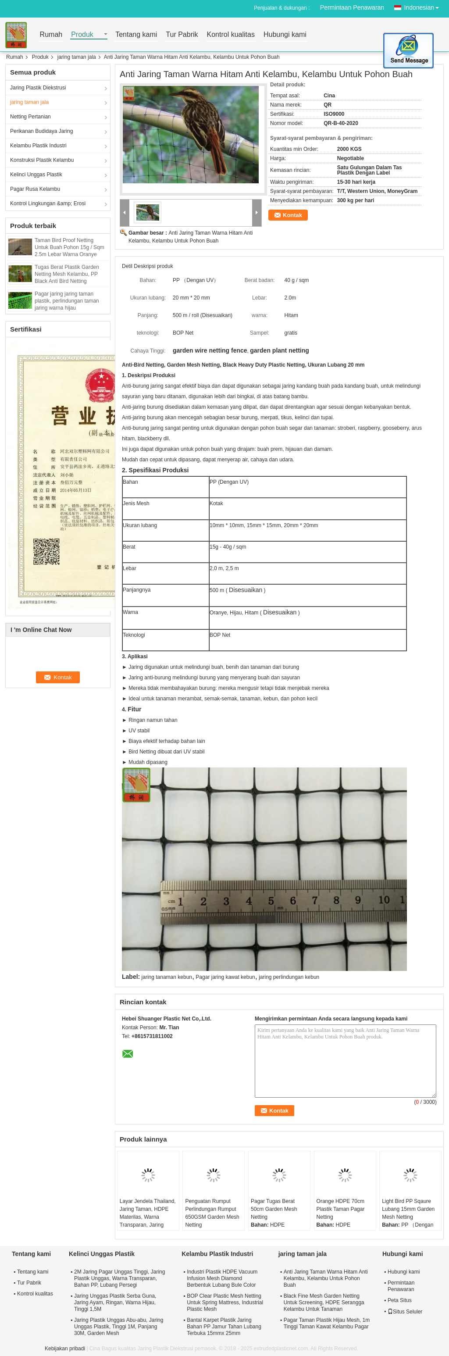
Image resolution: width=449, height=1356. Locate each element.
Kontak (292, 215)
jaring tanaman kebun (167, 977)
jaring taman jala (76, 57)
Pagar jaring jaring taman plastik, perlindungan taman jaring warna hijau (67, 301)
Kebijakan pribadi (65, 1348)
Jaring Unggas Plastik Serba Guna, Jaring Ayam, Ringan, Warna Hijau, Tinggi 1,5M (115, 1302)
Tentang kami (136, 35)
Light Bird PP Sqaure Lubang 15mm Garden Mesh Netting (408, 1209)
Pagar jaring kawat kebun (225, 977)
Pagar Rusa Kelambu (35, 189)
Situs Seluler (405, 1312)
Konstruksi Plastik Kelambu (42, 160)
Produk (82, 35)
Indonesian (424, 6)
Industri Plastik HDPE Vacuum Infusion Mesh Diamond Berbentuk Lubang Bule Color (222, 1278)
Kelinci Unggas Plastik (36, 174)
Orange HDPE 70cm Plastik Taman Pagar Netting (341, 1209)
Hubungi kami (285, 35)
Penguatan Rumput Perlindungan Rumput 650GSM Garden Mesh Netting (212, 1213)
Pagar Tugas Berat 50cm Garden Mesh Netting (274, 1209)
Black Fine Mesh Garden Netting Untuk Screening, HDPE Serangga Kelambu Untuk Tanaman (324, 1302)
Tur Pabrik (182, 35)
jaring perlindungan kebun (289, 977)
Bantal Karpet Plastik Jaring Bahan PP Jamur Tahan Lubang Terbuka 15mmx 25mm (224, 1326)
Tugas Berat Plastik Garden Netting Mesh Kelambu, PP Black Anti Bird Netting (67, 274)
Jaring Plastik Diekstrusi (38, 88)
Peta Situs (400, 1300)
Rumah (51, 35)
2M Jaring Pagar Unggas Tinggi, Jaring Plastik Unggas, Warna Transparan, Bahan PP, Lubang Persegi (119, 1278)
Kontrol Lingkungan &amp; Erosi (48, 203)
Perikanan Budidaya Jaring (41, 131)
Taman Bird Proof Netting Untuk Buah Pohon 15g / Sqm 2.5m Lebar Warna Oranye (69, 247)
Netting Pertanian (30, 117)
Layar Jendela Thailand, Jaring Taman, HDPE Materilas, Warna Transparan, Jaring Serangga (148, 1217)
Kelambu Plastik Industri (38, 146)
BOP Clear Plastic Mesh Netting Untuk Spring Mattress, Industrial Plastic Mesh (225, 1302)
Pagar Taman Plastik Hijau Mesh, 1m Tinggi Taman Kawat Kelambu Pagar (327, 1323)
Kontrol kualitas (231, 35)
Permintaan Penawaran (352, 7)
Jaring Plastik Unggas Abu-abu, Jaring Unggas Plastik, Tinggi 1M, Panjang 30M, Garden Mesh (118, 1326)
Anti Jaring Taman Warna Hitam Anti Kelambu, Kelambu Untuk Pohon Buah (326, 1278)
